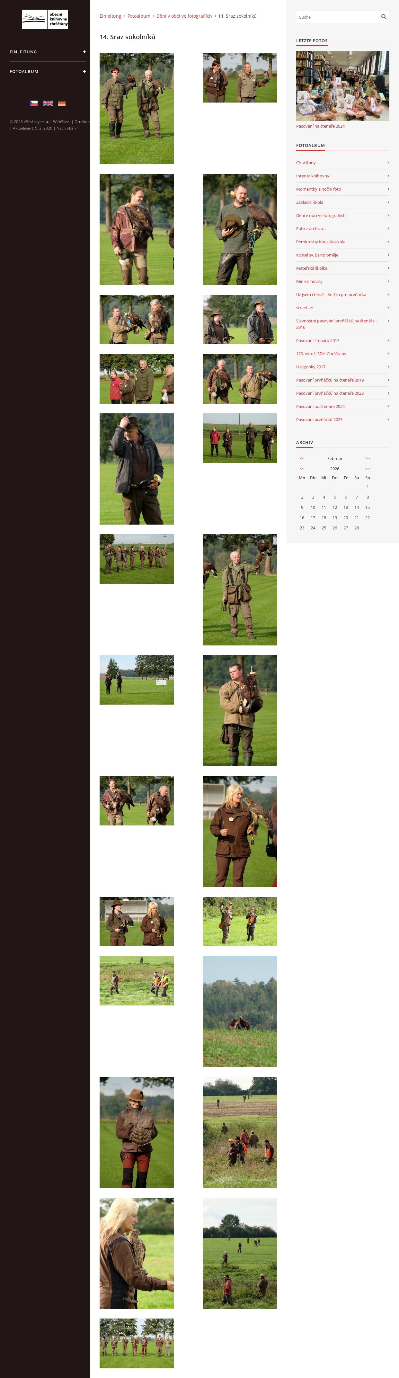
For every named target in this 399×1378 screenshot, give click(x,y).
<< (302, 458)
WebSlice (61, 121)
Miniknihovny (309, 281)
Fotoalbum (24, 71)
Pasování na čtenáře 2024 (320, 126)
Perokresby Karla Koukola (320, 242)
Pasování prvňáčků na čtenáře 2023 (330, 393)
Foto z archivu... (311, 228)
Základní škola (309, 202)
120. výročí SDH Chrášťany (321, 353)
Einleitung (23, 52)
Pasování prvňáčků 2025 (319, 419)
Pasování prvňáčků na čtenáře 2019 (330, 380)
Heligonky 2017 (310, 367)
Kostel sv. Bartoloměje (317, 255)
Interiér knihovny (312, 176)
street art (305, 308)
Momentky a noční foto (318, 189)
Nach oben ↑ (68, 128)
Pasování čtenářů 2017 (317, 340)
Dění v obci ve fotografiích (184, 16)
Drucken (82, 121)
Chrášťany (306, 163)
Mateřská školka (311, 268)
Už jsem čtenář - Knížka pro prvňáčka (331, 294)
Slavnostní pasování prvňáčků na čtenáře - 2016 (336, 324)
